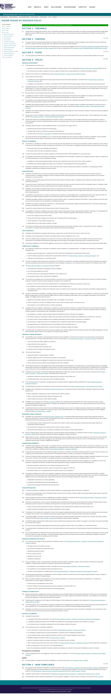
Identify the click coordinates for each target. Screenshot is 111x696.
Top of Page (105, 38)
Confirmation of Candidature (9, 41)
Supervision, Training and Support (10, 43)
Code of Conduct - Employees (72, 667)
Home (29, 7)
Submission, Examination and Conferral (11, 51)
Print (50, 17)
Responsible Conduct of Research (10, 45)
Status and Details (13, 17)
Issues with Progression (8, 49)
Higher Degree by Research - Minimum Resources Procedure (87, 386)
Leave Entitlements (7, 38)
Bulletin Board (56, 7)
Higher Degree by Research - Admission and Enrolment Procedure (68, 74)
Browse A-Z (37, 7)
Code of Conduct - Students (47, 518)
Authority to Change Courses (9, 53)
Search (46, 7)
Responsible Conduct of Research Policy (53, 416)
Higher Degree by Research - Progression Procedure (82, 255)
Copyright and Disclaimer (61, 691)
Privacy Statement (52, 691)
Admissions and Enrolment (9, 34)
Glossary (92, 7)
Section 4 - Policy (5, 32)
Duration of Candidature (8, 36)
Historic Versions (34, 17)
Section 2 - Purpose (5, 28)
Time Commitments (7, 39)
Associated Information (24, 17)
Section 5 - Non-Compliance (7, 57)
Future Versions (43, 17)
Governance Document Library (10, 14)
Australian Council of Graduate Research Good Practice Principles (90, 48)
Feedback (55, 17)
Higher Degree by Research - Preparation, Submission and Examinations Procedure (76, 571)
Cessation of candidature (8, 55)
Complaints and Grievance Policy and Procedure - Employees (67, 674)
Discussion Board (70, 7)
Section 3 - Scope (5, 30)
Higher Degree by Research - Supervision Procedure (83, 338)
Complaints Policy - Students (43, 411)
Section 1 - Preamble (6, 26)
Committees (82, 7)
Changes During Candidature (9, 47)
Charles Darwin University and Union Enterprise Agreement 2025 (50, 671)
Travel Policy (47, 133)
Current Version (4, 17)
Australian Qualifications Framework (90, 46)
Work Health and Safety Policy (56, 389)
